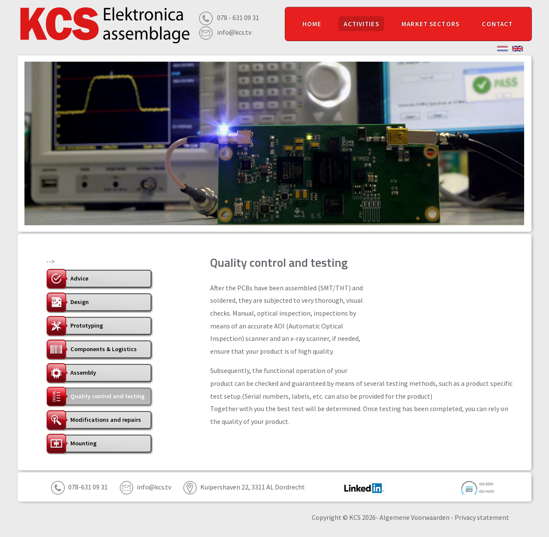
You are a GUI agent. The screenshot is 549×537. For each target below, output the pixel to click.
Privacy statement (482, 517)
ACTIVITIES (361, 24)
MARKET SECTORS (430, 24)
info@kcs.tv (234, 32)
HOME (312, 24)
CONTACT (497, 24)
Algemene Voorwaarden (414, 517)
